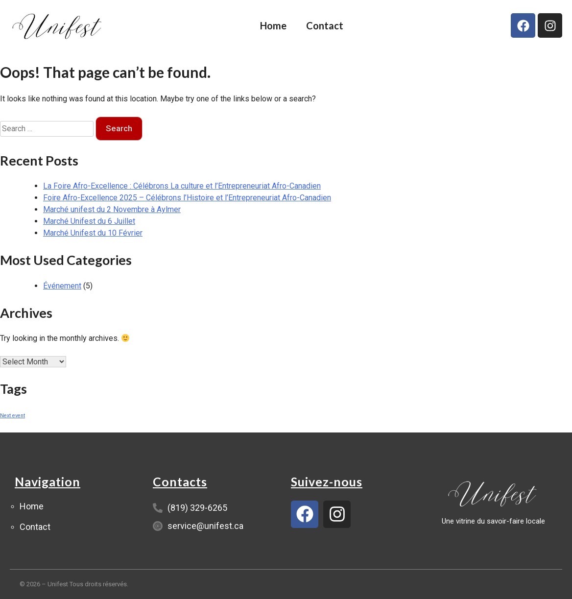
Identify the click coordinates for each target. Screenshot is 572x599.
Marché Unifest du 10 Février (93, 233)
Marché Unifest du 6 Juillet (89, 221)
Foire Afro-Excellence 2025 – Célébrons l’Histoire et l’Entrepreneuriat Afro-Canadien (187, 197)
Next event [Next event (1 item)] (12, 415)
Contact (324, 25)
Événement (62, 285)
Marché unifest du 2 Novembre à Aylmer (112, 209)
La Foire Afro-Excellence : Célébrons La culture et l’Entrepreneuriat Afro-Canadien (182, 186)
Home (273, 25)
